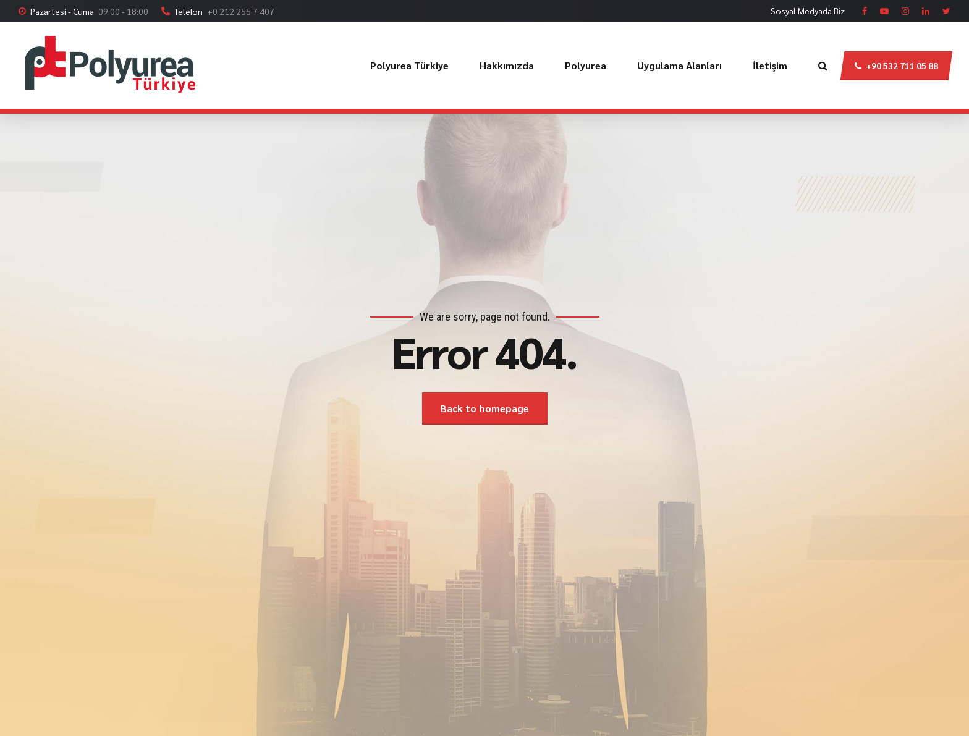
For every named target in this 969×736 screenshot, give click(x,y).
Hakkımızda (507, 65)
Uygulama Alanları (679, 65)
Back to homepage (485, 408)
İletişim (770, 65)
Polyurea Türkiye (409, 65)
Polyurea (585, 65)
